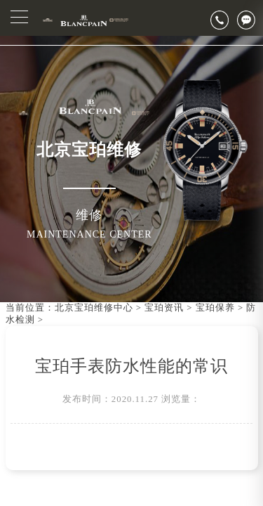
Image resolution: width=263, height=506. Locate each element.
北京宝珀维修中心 (94, 308)
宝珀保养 (215, 308)
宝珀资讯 (164, 308)
